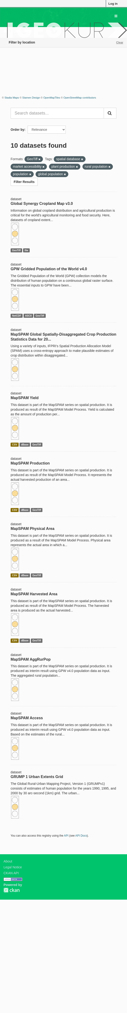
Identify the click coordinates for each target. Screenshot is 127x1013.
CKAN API (11, 873)
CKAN (12, 890)
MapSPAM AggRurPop (31, 659)
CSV (14, 444)
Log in (113, 3)
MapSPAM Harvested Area (34, 594)
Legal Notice (13, 867)
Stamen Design (31, 97)
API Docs (81, 835)
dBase (25, 444)
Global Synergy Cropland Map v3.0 (42, 204)
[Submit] (110, 113)
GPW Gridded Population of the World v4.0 (49, 269)
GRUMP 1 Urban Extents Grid (37, 777)
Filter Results (24, 182)
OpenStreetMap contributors (79, 97)
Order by (17, 129)
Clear (119, 42)
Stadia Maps (11, 97)
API (66, 835)
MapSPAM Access (27, 718)
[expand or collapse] (116, 16)
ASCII (28, 315)
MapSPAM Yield (25, 398)
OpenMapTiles (51, 97)
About (8, 861)
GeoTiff (16, 250)
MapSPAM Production (30, 463)
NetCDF (16, 315)
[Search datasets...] (57, 113)
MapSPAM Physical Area (32, 529)
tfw (26, 250)
